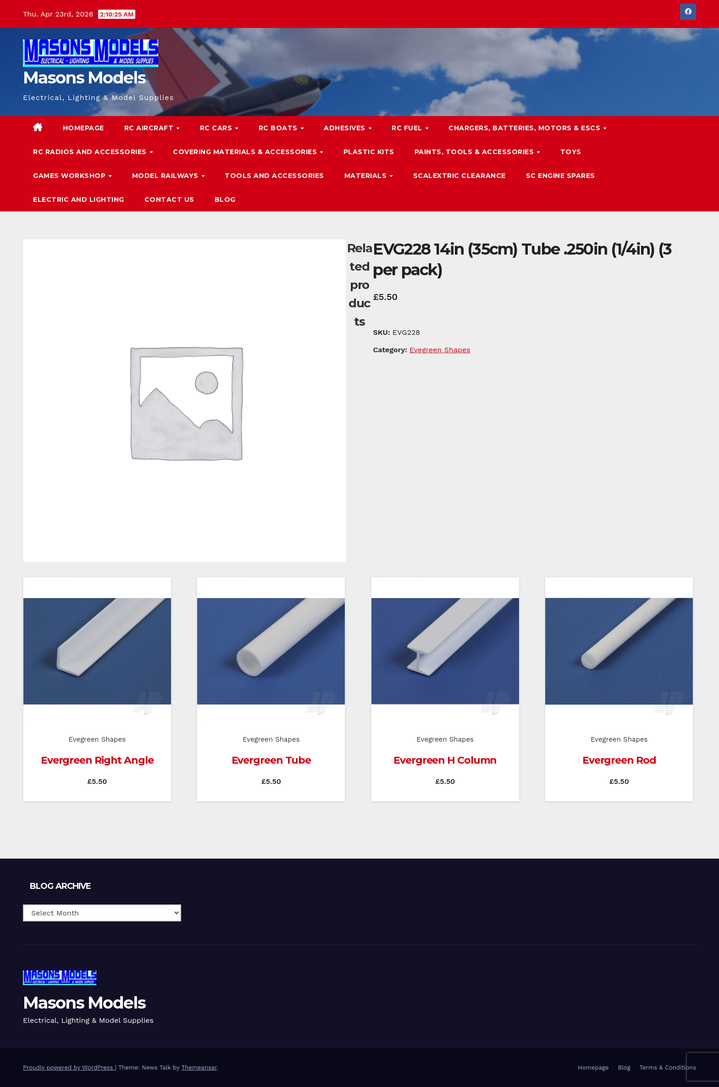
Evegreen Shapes (439, 349)
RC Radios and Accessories (91, 152)
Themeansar (199, 1067)
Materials (366, 176)
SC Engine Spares (560, 176)
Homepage (83, 128)
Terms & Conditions (668, 1067)
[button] (670, 163)
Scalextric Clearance (459, 176)
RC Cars (217, 128)
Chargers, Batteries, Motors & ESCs (525, 128)
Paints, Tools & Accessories (475, 152)
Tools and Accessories (274, 176)
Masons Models (84, 77)
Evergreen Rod (619, 760)
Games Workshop (70, 176)
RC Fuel (408, 128)
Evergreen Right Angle (97, 760)
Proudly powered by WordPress (69, 1067)
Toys (570, 152)
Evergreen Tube (271, 760)
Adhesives (345, 128)
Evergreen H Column (445, 760)
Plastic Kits (368, 152)
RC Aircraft (150, 128)
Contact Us (169, 199)
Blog (225, 199)
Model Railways (166, 176)
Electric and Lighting (78, 199)
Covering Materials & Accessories (246, 152)
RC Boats (279, 128)
